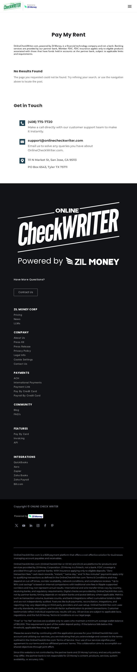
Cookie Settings (23, 359)
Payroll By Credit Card (27, 395)
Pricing (18, 314)
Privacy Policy (22, 350)
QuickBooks (21, 462)
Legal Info (20, 355)
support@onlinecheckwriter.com (55, 141)
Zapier (17, 471)
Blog (16, 410)
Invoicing (19, 438)
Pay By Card (21, 434)
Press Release (22, 346)
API (16, 442)
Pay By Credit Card (25, 391)
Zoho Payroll (21, 479)
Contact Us (25, 292)
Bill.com (18, 484)
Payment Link (22, 386)
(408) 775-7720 (40, 122)
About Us (19, 337)
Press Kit (19, 342)
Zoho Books (21, 475)
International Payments (28, 382)
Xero (16, 466)
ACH (16, 378)
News (17, 319)
